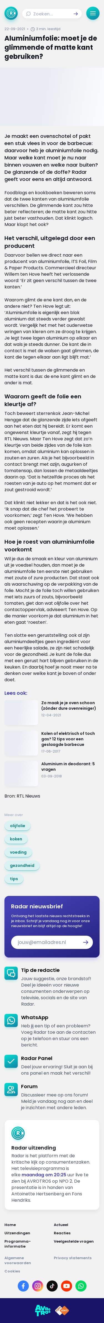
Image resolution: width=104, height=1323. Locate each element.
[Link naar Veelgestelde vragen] (77, 1244)
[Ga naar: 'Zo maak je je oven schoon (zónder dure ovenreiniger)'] (52, 712)
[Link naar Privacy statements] (77, 1261)
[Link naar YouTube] (66, 1286)
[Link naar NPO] (62, 1310)
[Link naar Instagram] (37, 1286)
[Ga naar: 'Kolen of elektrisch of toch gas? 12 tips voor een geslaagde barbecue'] (52, 743)
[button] (75, 14)
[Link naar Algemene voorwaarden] (27, 1261)
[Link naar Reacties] (77, 1233)
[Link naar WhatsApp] (81, 1286)
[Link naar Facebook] (23, 1286)
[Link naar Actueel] (77, 1224)
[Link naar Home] (27, 1224)
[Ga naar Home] (11, 13)
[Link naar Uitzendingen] (27, 1233)
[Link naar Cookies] (52, 1271)
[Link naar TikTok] (52, 1286)
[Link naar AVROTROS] (42, 1310)
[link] (17, 826)
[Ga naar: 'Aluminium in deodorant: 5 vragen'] (52, 773)
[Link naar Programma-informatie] (27, 1244)
